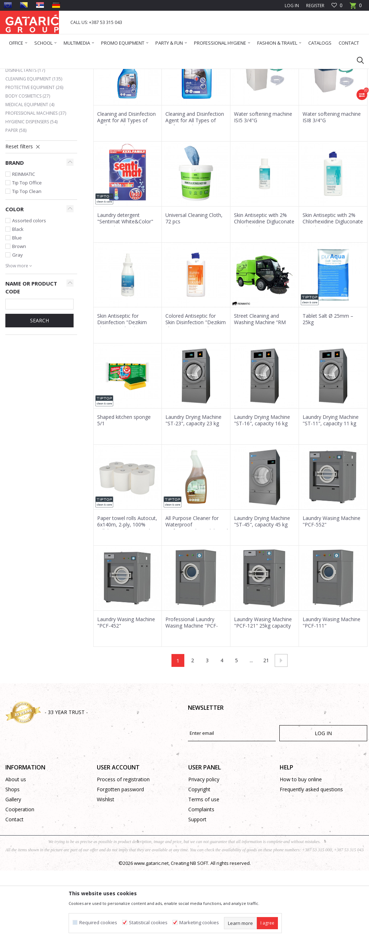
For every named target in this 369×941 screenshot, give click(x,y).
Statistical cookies (148, 922)
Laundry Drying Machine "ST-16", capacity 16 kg (262, 489)
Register (315, 6)
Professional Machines (35, 182)
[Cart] (356, 8)
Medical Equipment (29, 173)
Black (18, 298)
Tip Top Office (27, 251)
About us (15, 848)
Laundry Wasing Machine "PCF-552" (331, 590)
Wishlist (105, 868)
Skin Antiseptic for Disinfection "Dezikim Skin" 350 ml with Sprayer (126, 391)
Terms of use (203, 868)
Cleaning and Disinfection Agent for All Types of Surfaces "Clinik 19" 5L (194, 189)
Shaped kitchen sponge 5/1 (124, 489)
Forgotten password (120, 858)
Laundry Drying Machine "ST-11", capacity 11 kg (331, 489)
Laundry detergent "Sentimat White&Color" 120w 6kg (125, 290)
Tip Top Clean (26, 260)
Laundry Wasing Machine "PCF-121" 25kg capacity (263, 691)
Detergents (23, 122)
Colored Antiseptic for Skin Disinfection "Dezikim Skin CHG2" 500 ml (195, 391)
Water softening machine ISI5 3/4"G (263, 186)
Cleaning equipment (33, 148)
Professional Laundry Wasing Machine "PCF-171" (191, 694)
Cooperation (19, 878)
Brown (19, 315)
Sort (200, 99)
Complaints (201, 878)
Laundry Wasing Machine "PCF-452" (126, 691)
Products (48, 73)
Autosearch (173, 99)
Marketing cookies (199, 922)
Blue (17, 306)
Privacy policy (203, 848)
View (268, 99)
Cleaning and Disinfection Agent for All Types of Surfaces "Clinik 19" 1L (126, 189)
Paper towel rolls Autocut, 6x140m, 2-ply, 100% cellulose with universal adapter (127, 597)
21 (266, 729)
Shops (12, 858)
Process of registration (123, 848)
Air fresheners (25, 131)
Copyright (199, 858)
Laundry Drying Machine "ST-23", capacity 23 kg (193, 489)
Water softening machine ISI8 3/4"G (332, 186)
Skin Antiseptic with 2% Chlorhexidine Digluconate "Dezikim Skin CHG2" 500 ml (333, 294)
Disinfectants (25, 139)
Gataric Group (19, 73)
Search (39, 389)
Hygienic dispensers (31, 191)
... (251, 729)
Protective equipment (34, 156)
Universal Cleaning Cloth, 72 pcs (194, 287)
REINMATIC (23, 243)
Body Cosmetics (27, 165)
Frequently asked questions (311, 858)
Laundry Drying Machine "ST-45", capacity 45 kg (262, 590)
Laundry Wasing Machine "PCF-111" (331, 691)
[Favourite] (337, 6)
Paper (15, 199)
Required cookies (98, 922)
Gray (17, 324)
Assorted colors (29, 289)
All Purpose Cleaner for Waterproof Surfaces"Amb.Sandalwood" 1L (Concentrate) (195, 597)
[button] (357, 60)
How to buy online (301, 848)
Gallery (13, 868)
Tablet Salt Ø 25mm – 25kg (328, 388)
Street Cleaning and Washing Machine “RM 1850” (260, 391)
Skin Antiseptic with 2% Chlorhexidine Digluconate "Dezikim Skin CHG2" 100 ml (264, 294)
